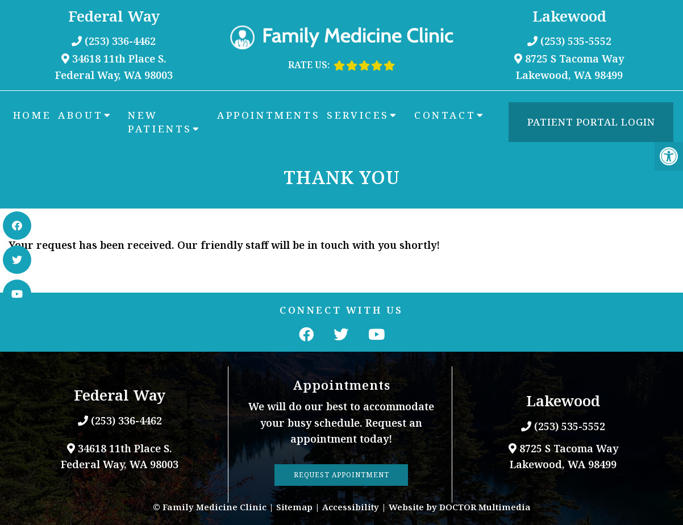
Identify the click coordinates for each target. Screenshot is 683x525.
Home (32, 115)
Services (358, 115)
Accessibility (350, 506)
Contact (445, 115)
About (80, 115)
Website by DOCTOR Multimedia (460, 506)
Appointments (268, 115)
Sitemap (294, 506)
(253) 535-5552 (575, 41)
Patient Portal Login (591, 121)
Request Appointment (341, 475)
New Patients (160, 122)
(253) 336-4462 (120, 41)
